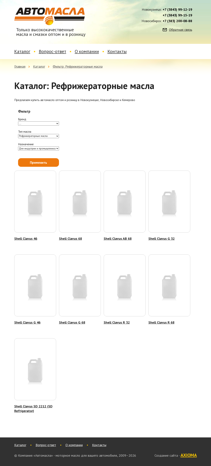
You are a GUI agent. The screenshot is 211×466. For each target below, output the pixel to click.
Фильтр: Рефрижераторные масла (78, 66)
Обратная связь (180, 29)
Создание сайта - (175, 455)
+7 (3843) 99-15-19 (177, 15)
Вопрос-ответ (52, 51)
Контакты (117, 51)
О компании (87, 51)
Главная (19, 66)
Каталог (22, 51)
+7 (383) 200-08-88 (177, 21)
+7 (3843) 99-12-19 (177, 9)
